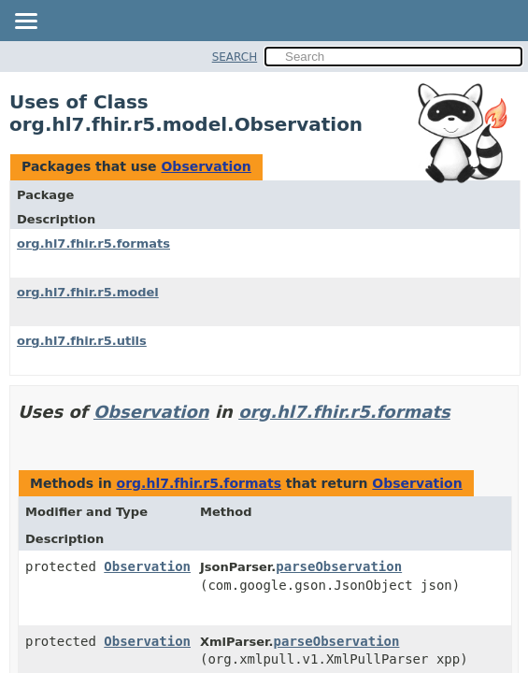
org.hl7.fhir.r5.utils (82, 341)
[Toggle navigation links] (25, 22)
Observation (205, 166)
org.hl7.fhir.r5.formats (93, 243)
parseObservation (339, 566)
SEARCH (235, 57)
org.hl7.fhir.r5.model (88, 292)
